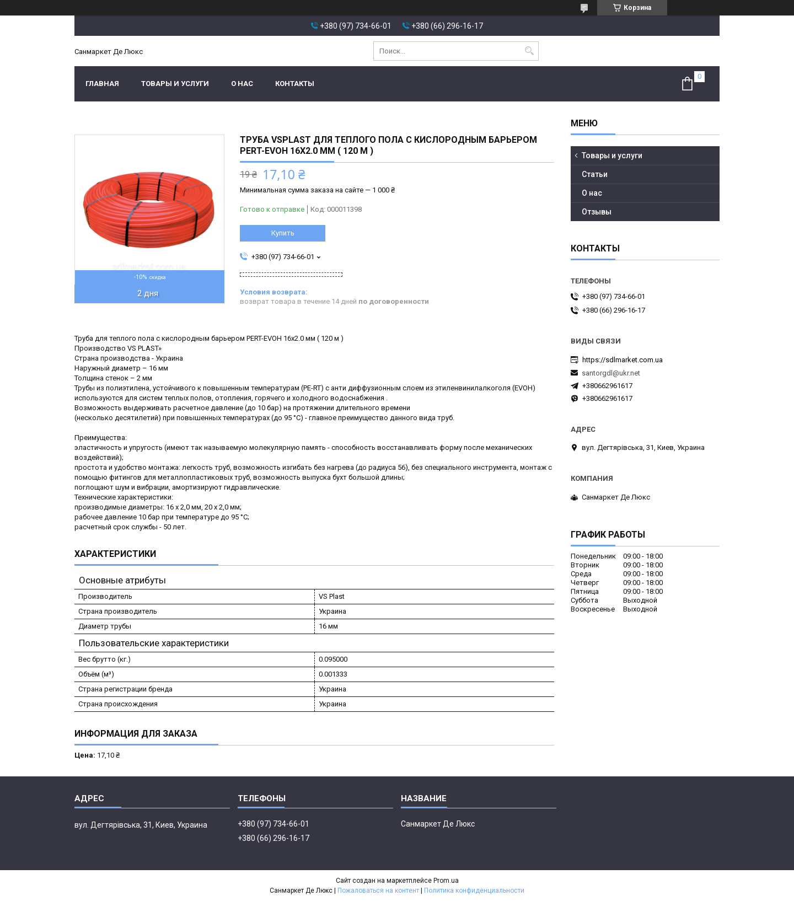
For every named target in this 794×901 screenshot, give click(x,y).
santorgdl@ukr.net (611, 373)
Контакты (294, 83)
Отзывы (596, 211)
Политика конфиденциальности (474, 890)
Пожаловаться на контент (378, 890)
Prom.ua (446, 880)
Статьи (595, 174)
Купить (282, 233)
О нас (242, 83)
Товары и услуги (175, 83)
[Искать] (529, 51)
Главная (102, 83)
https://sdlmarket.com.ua (622, 360)
